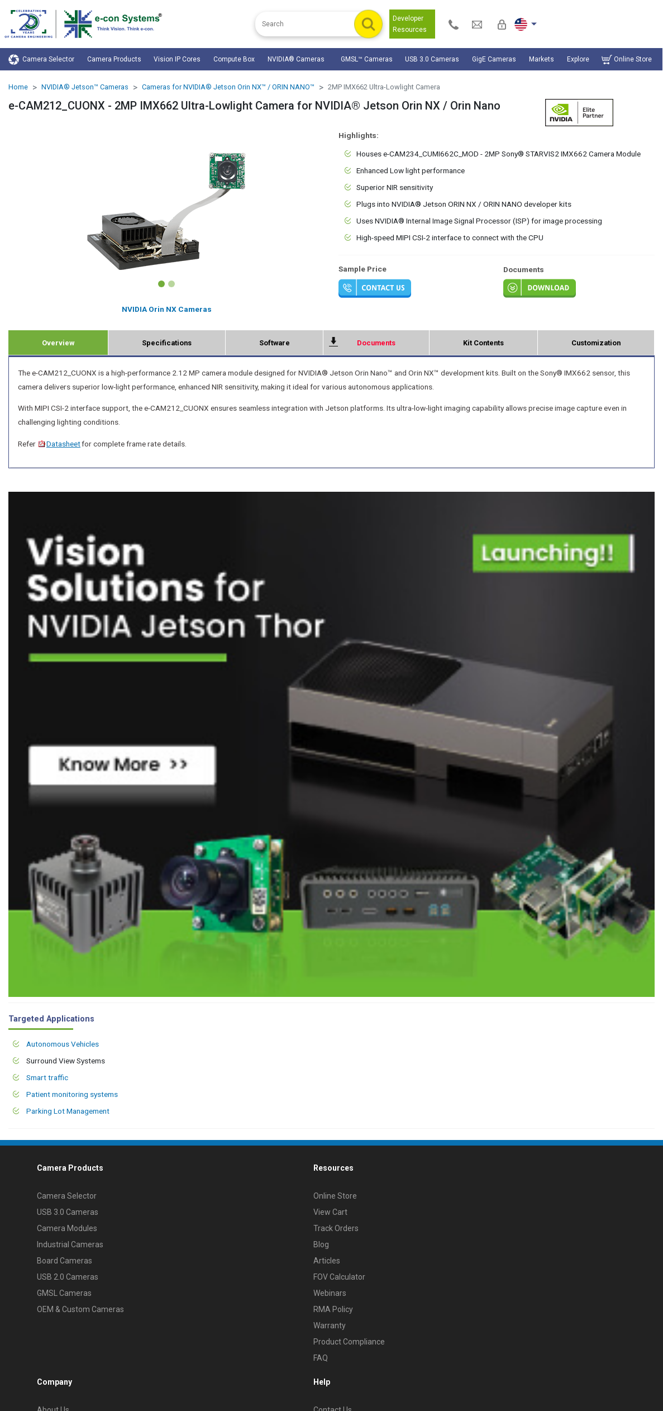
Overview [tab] (58, 343)
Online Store (627, 59)
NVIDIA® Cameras (298, 59)
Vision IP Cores (177, 59)
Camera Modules (67, 1228)
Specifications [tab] (167, 343)
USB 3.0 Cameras (432, 59)
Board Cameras (64, 1260)
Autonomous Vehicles (62, 1043)
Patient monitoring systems (72, 1094)
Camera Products (114, 59)
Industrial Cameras (70, 1244)
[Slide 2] (171, 284)
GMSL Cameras (64, 1293)
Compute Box (234, 59)
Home (18, 87)
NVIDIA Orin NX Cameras (167, 309)
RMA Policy (333, 1309)
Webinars (329, 1293)
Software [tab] (274, 343)
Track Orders (336, 1228)
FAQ (320, 1357)
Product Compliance (349, 1341)
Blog (321, 1244)
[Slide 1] (161, 284)
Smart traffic (47, 1077)
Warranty (329, 1325)
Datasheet (58, 443)
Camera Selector (41, 59)
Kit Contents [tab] (483, 343)
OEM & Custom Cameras (80, 1309)
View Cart (330, 1212)
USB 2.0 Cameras (67, 1276)
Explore (578, 59)
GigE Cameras (494, 59)
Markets (541, 59)
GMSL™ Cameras (367, 59)
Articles (326, 1260)
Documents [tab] (376, 343)
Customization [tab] (596, 343)
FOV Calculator (339, 1276)
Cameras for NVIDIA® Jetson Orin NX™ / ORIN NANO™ (228, 87)
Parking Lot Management (67, 1110)
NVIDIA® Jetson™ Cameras (84, 87)
